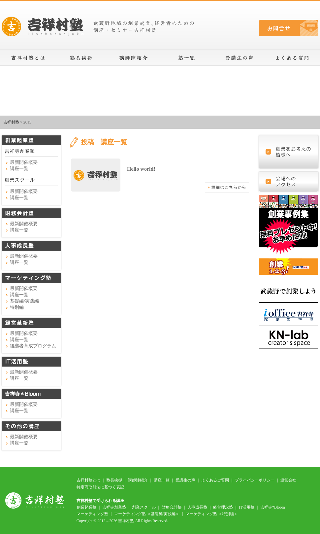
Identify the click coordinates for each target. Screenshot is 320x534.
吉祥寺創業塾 (114, 507)
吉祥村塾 (11, 122)
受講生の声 (239, 58)
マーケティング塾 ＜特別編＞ (211, 514)
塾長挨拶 (80, 58)
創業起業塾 (86, 507)
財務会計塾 (171, 507)
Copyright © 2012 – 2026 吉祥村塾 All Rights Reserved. (122, 520)
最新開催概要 (24, 162)
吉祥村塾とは (28, 58)
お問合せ (288, 28)
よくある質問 (292, 58)
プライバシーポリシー (254, 480)
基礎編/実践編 (24, 301)
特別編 (17, 307)
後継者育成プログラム (33, 345)
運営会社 (288, 480)
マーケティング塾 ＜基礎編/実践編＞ (146, 514)
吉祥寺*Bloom (272, 507)
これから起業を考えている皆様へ (288, 151)
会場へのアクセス (288, 182)
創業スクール (144, 507)
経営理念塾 (223, 507)
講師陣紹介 (133, 58)
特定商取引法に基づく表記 (100, 487)
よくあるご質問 (215, 480)
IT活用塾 (246, 507)
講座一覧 (186, 58)
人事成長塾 (197, 507)
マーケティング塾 (92, 514)
